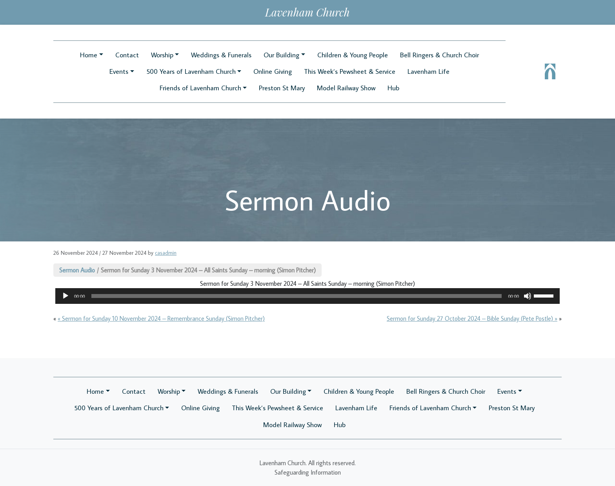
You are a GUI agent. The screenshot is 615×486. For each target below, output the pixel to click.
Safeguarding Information (308, 472)
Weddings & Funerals (221, 54)
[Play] (65, 296)
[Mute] (527, 296)
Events (118, 71)
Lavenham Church (307, 12)
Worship (162, 54)
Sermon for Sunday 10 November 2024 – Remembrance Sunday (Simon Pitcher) (163, 318)
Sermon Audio (77, 270)
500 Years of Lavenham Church (191, 71)
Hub (393, 87)
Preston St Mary (282, 87)
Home (88, 54)
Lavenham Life (428, 71)
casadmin (165, 252)
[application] (307, 296)
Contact (127, 54)
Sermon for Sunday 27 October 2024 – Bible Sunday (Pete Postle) (470, 318)
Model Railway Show (346, 87)
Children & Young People (352, 54)
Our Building (281, 54)
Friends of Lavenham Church (200, 87)
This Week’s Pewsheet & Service (349, 71)
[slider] (296, 296)
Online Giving (272, 71)
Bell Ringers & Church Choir (439, 54)
